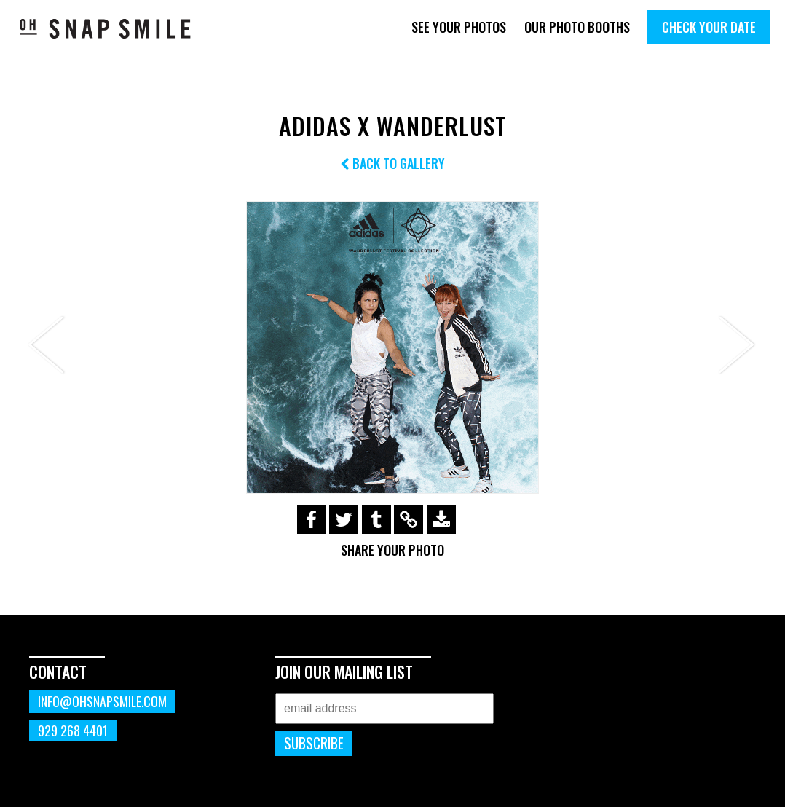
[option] (392, 347)
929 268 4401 (73, 730)
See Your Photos (458, 26)
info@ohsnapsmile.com (102, 701)
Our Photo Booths (577, 26)
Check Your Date (709, 26)
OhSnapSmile (105, 28)
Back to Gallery (392, 163)
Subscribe (314, 743)
